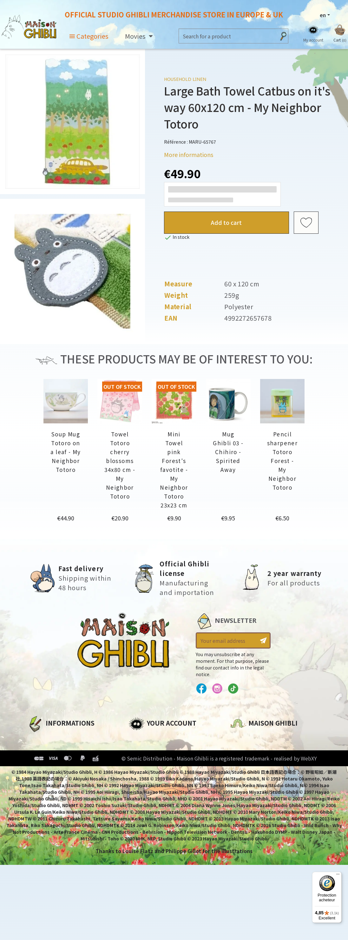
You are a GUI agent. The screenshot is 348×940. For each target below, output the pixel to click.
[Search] (227, 36)
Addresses (142, 759)
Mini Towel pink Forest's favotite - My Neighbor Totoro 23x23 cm (174, 469)
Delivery (38, 781)
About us (39, 738)
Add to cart (226, 222)
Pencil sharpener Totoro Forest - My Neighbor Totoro (282, 460)
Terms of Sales (47, 770)
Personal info (146, 738)
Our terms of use (50, 759)
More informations (188, 154)
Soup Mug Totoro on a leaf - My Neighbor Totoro (65, 451)
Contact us (244, 806)
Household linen (185, 79)
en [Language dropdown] (323, 15)
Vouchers (141, 770)
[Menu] (338, 875)
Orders (137, 749)
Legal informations (53, 749)
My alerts (141, 792)
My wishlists (145, 781)
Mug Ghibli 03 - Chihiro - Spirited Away (228, 451)
